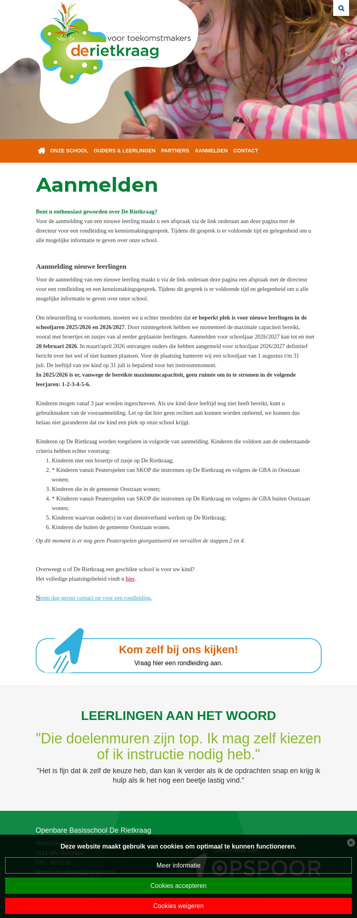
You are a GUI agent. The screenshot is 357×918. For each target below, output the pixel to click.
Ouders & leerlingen (125, 151)
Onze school (69, 151)
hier (129, 578)
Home (42, 151)
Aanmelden (211, 151)
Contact (245, 151)
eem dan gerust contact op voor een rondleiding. (96, 598)
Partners (175, 151)
